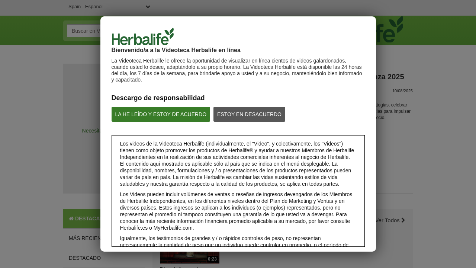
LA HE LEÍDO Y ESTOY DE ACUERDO (161, 114)
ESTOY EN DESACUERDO (249, 114)
